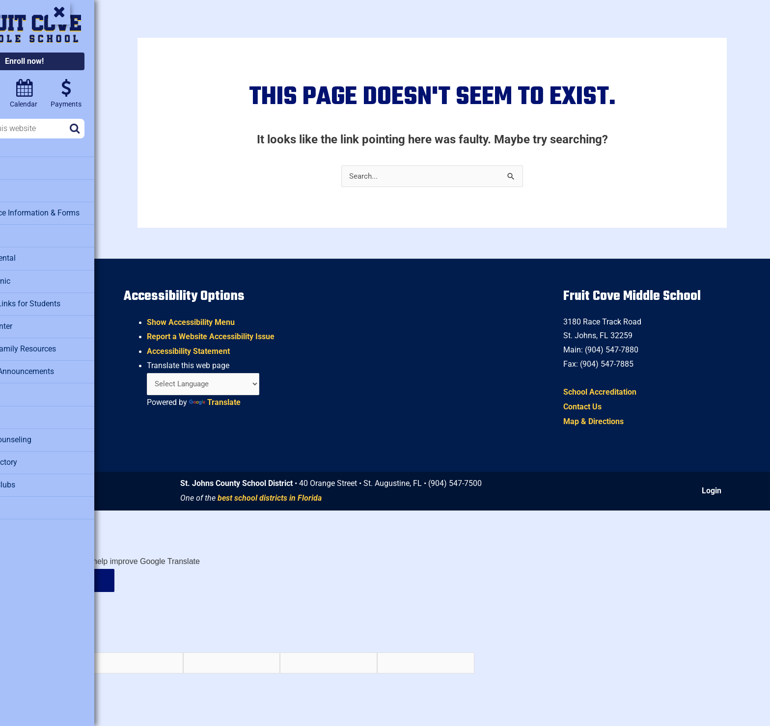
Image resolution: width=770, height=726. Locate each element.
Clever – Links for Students (54, 300)
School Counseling (41, 432)
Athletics (24, 189)
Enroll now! (67, 61)
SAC (17, 410)
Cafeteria (25, 233)
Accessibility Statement (232, 349)
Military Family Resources (52, 344)
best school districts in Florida (309, 498)
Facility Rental (33, 255)
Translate (258, 401)
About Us (25, 167)
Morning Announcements (51, 366)
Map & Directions (606, 421)
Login (713, 491)
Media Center (32, 322)
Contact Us (595, 406)
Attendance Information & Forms (63, 211)
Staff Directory (33, 454)
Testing (22, 498)
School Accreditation (612, 392)
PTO (17, 388)
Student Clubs (32, 476)
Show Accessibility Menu (234, 320)
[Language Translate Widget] (250, 382)
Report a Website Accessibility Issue (254, 334)
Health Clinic (31, 277)
